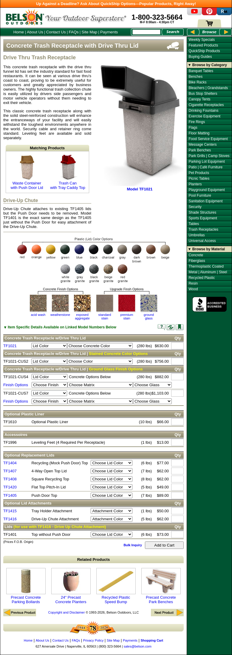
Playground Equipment (206, 190)
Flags (192, 127)
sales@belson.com (137, 646)
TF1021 (10, 346)
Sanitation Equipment (205, 201)
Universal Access (202, 241)
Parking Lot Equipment (206, 161)
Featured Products (203, 45)
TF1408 (10, 479)
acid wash (38, 314)
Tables (193, 224)
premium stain (126, 316)
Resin (193, 283)
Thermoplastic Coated (205, 266)
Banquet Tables (200, 71)
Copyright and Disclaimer (66, 612)
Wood (193, 289)
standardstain (104, 316)
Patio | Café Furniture (205, 167)
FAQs (73, 32)
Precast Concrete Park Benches (161, 586)
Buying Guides (200, 57)
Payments (109, 32)
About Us (35, 32)
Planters (195, 184)
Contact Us (56, 32)
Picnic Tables (198, 178)
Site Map (90, 32)
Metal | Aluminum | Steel (207, 272)
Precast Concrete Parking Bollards (26, 586)
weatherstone (60, 314)
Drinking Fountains (203, 110)
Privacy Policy (93, 640)
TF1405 (10, 495)
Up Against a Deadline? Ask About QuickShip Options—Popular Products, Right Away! (116, 3)
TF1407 (10, 471)
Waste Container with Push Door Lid (26, 172)
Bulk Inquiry (132, 545)
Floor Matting (198, 133)
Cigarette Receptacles (206, 105)
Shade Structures (202, 212)
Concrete (195, 255)
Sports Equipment (202, 218)
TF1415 (10, 511)
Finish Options (15, 385)
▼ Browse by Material (206, 249)
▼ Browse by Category (207, 65)
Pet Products (198, 173)
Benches (195, 76)
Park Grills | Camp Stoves (208, 156)
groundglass (149, 316)
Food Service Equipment (208, 139)
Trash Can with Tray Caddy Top (67, 172)
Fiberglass (196, 261)
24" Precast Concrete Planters (71, 586)
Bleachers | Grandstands (208, 88)
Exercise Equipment (204, 116)
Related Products (93, 559)
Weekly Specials (201, 40)
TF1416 (10, 519)
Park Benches (199, 150)
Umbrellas (196, 235)
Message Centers (202, 144)
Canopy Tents (199, 99)
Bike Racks (197, 82)
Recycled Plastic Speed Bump (116, 586)
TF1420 (10, 487)
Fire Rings (196, 122)
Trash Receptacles (203, 229)
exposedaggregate (82, 316)
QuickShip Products (204, 51)
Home (18, 32)
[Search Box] (146, 32)
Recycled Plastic (201, 278)
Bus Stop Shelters (202, 93)
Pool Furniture (199, 195)
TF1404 (10, 463)
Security (194, 207)
